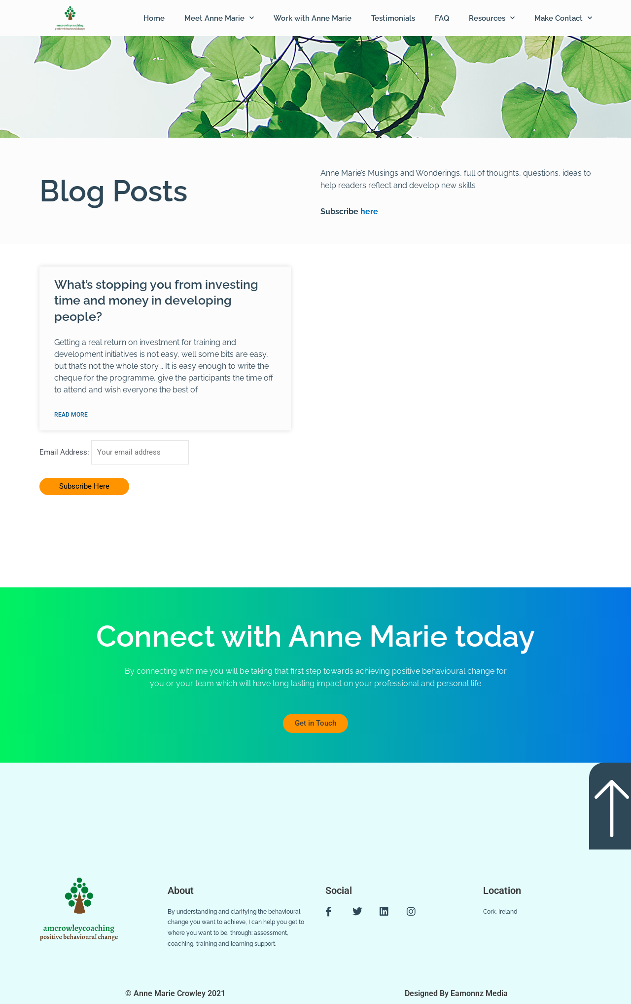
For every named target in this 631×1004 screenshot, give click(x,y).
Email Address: (65, 452)
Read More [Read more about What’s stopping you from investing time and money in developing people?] (71, 414)
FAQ (442, 18)
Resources (492, 18)
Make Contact (563, 18)
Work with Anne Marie (312, 18)
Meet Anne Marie (219, 18)
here (368, 211)
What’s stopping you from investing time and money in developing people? (156, 300)
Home (154, 18)
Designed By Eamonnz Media (456, 994)
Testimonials (393, 18)
